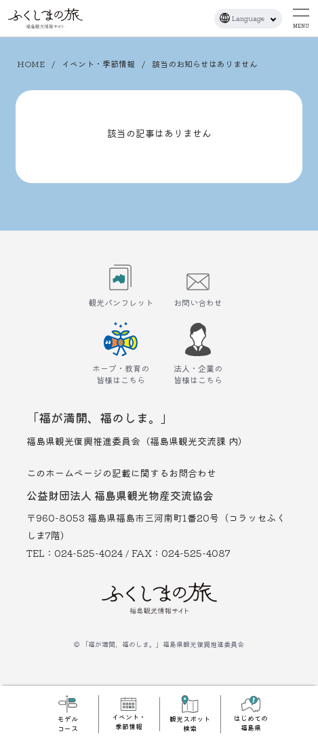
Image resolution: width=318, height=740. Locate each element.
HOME (31, 63)
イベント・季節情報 (98, 63)
